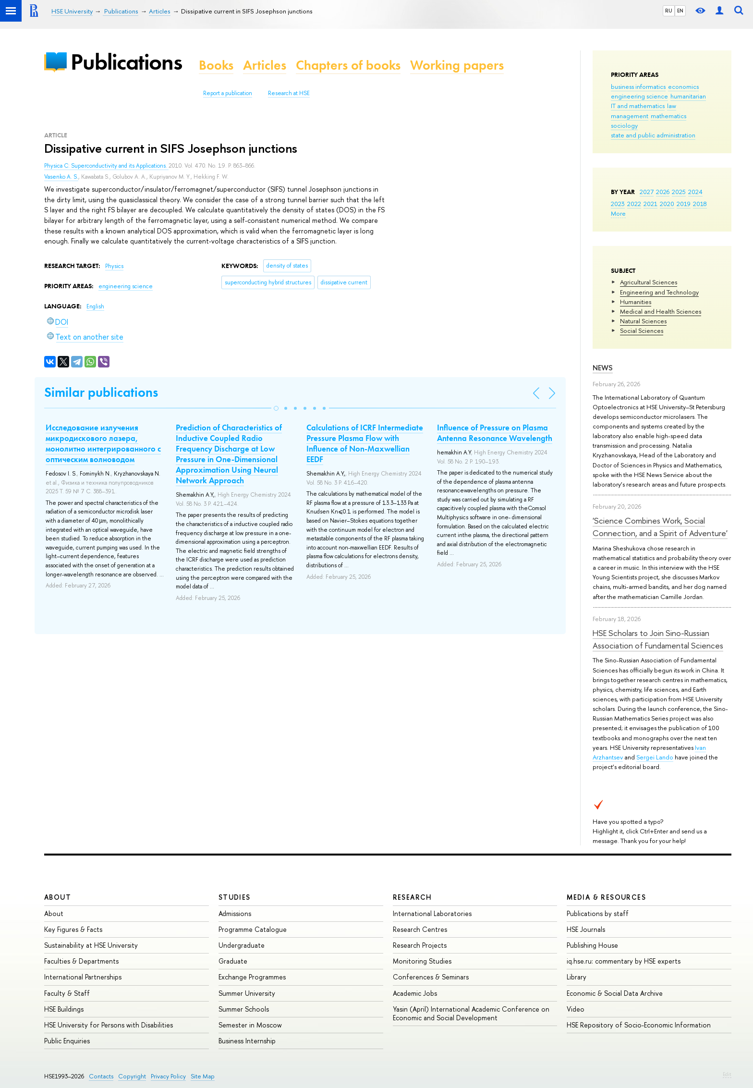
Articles (264, 65)
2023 (618, 203)
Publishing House (592, 945)
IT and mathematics (638, 105)
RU (668, 10)
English (95, 306)
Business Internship (247, 1040)
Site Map (203, 1076)
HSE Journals (586, 929)
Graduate (233, 961)
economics (683, 86)
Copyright (132, 1076)
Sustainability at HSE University (91, 945)
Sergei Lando (654, 757)
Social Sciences (641, 330)
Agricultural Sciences (648, 282)
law (671, 105)
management (629, 115)
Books (216, 65)
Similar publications (101, 392)
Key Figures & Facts (73, 929)
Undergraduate (242, 945)
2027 (647, 191)
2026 (662, 191)
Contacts (101, 1076)
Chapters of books (348, 65)
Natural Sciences (643, 321)
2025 (679, 191)
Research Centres (420, 929)
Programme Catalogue (253, 929)
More (618, 213)
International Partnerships (82, 976)
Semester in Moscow (250, 1024)
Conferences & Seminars (431, 976)
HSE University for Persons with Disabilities (108, 1024)
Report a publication (227, 93)
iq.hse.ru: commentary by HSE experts (623, 961)
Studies (235, 897)
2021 (650, 203)
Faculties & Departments (81, 961)
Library (576, 976)
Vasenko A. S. (61, 177)
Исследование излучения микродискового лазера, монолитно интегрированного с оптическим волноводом (103, 443)
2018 (700, 203)
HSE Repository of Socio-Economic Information (639, 1024)
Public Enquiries (67, 1040)
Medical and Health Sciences (660, 311)
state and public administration (653, 135)
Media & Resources (606, 897)
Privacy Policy (168, 1076)
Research (412, 897)
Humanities (635, 301)
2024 (695, 191)
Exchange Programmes (252, 976)
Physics (114, 266)
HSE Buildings (64, 1009)
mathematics (668, 115)
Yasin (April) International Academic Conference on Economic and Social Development (471, 1013)
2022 (634, 203)
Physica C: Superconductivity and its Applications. (106, 166)
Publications (126, 61)
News (603, 368)
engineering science (639, 96)
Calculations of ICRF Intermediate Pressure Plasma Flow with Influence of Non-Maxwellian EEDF (364, 443)
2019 (684, 203)
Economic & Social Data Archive (615, 993)
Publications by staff (598, 913)
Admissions (235, 913)
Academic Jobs (415, 993)
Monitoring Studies (422, 961)
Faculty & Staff (67, 993)
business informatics (638, 86)
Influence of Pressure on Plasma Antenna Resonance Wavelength (494, 432)
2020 (667, 203)
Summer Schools (244, 1009)
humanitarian (688, 96)
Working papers (457, 65)
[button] (276, 408)
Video (575, 1009)
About (57, 897)
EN (680, 10)
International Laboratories (432, 913)
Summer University (247, 993)
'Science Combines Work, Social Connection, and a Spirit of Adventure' (660, 526)
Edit (727, 1074)
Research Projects (420, 945)
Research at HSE (289, 93)
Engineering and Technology (659, 292)
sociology (624, 125)
